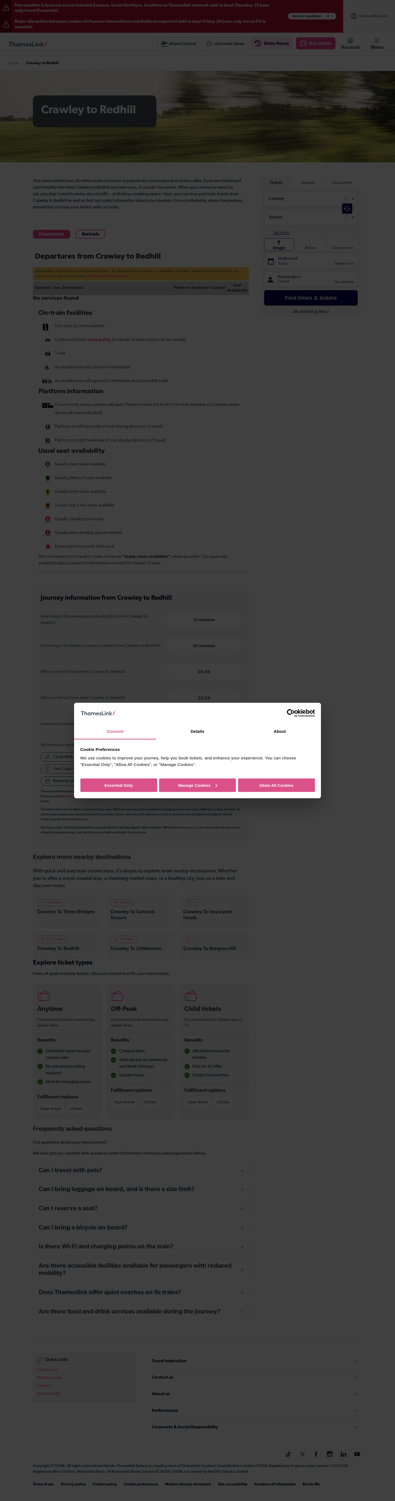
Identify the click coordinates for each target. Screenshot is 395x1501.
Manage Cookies (197, 785)
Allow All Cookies (276, 785)
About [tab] (280, 731)
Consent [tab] (115, 731)
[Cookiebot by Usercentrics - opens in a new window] (291, 713)
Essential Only (119, 785)
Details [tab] (197, 731)
